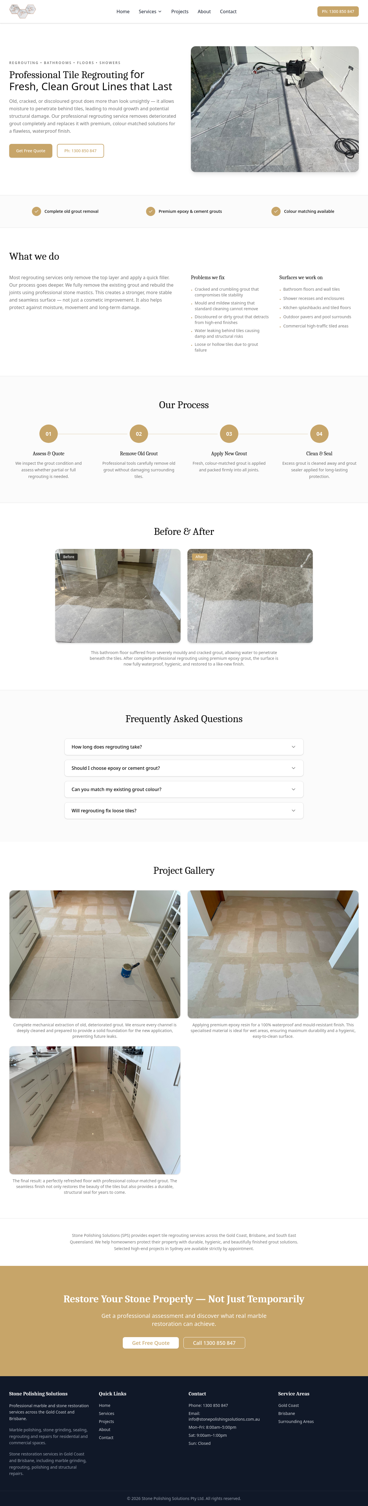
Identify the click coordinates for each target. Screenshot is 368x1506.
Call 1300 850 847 (214, 1342)
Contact (228, 11)
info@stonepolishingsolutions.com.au (224, 1419)
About (204, 11)
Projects (180, 11)
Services (150, 11)
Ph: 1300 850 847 (338, 11)
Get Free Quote (30, 150)
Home (123, 11)
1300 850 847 (215, 1405)
